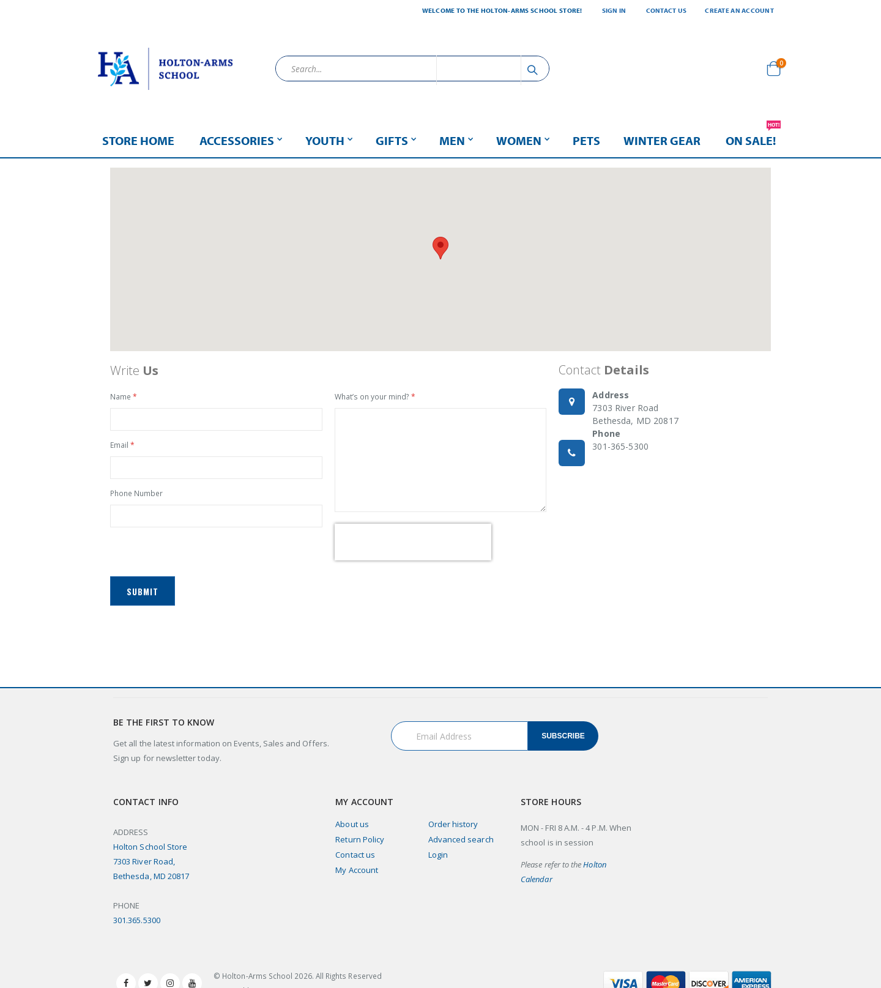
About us (352, 828)
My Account (356, 874)
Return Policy (359, 843)
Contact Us (666, 10)
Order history (453, 828)
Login (438, 858)
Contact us (355, 858)
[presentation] (413, 545)
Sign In (614, 10)
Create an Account (739, 10)
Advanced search (461, 843)
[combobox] (412, 68)
